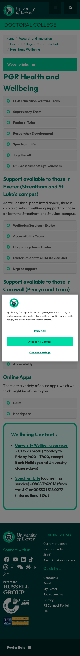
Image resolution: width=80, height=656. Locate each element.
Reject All (40, 330)
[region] (40, 328)
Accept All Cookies (39, 341)
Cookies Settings (39, 352)
